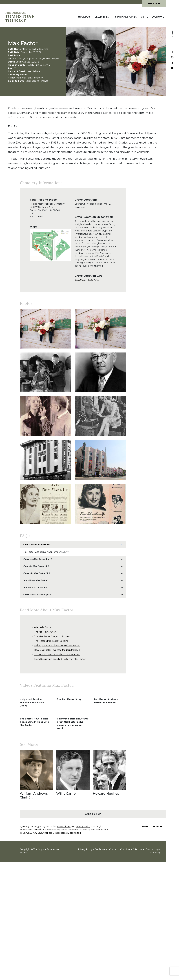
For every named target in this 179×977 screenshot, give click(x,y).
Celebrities (102, 17)
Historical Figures (125, 17)
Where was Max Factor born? (37, 559)
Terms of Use (63, 826)
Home (145, 826)
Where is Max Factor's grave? (38, 594)
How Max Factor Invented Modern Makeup (57, 650)
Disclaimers (101, 849)
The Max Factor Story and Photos (52, 636)
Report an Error (143, 849)
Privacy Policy (83, 826)
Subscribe (154, 3)
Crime (144, 17)
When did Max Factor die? (36, 566)
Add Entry (155, 852)
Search (157, 826)
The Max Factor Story (45, 632)
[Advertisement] (146, 239)
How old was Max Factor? (35, 580)
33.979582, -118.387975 (87, 280)
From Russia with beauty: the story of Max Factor (60, 659)
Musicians (84, 17)
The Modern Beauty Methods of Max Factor (57, 654)
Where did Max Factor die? (36, 573)
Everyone (158, 17)
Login (157, 849)
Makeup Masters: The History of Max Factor (57, 645)
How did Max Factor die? (35, 587)
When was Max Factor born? (37, 544)
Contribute (126, 849)
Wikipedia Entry (42, 627)
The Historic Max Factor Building (51, 641)
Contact (113, 849)
